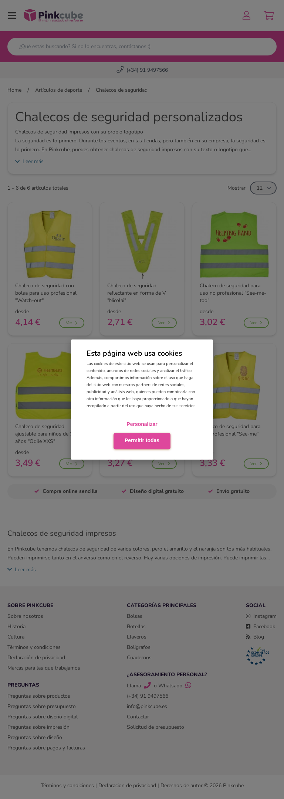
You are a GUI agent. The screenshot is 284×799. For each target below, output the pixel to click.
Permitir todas (142, 440)
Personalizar (141, 424)
